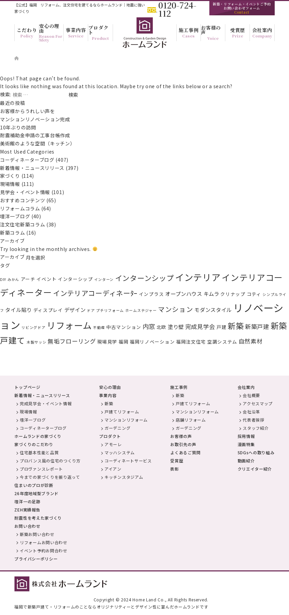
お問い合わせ (27, 526)
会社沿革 (251, 411)
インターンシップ (144, 278)
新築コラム (12, 232)
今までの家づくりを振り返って (50, 477)
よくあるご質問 (185, 452)
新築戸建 (257, 326)
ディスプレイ (48, 309)
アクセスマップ (258, 403)
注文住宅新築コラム (22, 224)
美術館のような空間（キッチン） (37, 143)
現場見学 (107, 341)
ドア (91, 310)
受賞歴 (176, 460)
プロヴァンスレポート (41, 469)
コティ (254, 293)
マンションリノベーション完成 (35, 119)
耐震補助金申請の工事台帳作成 (35, 135)
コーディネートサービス (128, 460)
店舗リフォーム (191, 420)
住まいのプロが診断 (33, 485)
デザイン (75, 309)
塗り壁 (176, 326)
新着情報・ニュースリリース (32, 167)
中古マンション (123, 327)
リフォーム (69, 325)
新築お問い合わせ (37, 534)
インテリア (198, 277)
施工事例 (179, 387)
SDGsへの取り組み (256, 452)
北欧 (161, 327)
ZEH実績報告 (27, 509)
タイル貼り (18, 309)
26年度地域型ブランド (36, 493)
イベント (46, 278)
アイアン (113, 469)
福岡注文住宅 (191, 341)
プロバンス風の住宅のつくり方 (50, 460)
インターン (104, 279)
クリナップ (232, 293)
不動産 (99, 327)
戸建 (221, 327)
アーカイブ (12, 256)
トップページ (27, 387)
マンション (175, 309)
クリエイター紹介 (255, 469)
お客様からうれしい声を (30, 111)
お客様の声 (181, 436)
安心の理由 (110, 387)
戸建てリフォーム (122, 411)
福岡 (123, 341)
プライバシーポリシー (36, 559)
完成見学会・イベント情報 (45, 403)
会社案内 (246, 387)
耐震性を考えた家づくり (38, 518)
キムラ (211, 293)
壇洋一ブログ (15, 216)
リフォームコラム (20, 208)
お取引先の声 (183, 444)
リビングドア (33, 327)
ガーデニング (117, 428)
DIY (3, 279)
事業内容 (107, 395)
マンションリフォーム (126, 420)
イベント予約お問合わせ (43, 550)
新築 (236, 325)
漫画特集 (246, 444)
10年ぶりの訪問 (18, 127)
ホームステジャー (141, 310)
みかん (13, 279)
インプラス (151, 293)
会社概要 (251, 395)
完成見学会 (200, 326)
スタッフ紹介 (256, 428)
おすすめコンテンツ (22, 200)
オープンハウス (183, 293)
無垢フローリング (72, 341)
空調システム (222, 341)
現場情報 (10, 183)
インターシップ (75, 278)
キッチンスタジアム (124, 477)
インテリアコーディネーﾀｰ (95, 293)
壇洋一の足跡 (27, 501)
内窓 (149, 326)
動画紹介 (246, 460)
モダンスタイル (213, 309)
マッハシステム (120, 452)
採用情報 (246, 436)
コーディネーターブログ (27, 159)
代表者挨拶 (253, 420)
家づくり (10, 175)
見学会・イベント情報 (25, 192)
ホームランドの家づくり (38, 436)
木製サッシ (37, 342)
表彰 (174, 469)
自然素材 (251, 341)
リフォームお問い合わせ (43, 542)
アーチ (28, 278)
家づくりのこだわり (33, 444)
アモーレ (113, 444)
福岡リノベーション (152, 341)
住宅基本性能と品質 (39, 452)
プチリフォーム (110, 310)
